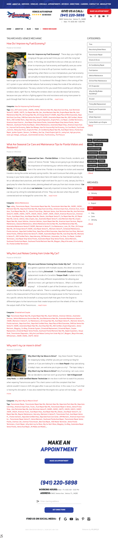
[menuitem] (9, 4)
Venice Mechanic (50, 29)
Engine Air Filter (32, 130)
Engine (32, 219)
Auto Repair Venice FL (41, 229)
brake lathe (92, 161)
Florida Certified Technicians (19, 244)
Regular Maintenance (25, 414)
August (93, 203)
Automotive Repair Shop (59, 125)
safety (13, 206)
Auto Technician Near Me (64, 211)
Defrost (21, 219)
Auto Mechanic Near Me (51, 112)
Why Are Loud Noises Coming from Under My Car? (33, 253)
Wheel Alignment (95, 117)
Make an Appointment (99, 11)
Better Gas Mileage (32, 127)
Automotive (55, 236)
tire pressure (92, 153)
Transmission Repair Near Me (40, 206)
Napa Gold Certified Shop (27, 231)
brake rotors (102, 157)
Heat (26, 219)
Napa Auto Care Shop (61, 110)
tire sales (103, 153)
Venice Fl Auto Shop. (36, 211)
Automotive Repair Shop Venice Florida (60, 122)
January (94, 193)
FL (27, 211)
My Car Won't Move (49, 424)
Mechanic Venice (49, 211)
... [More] (90, 126)
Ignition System (17, 132)
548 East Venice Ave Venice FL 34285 (35, 117)
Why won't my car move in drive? (24, 345)
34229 (33, 214)
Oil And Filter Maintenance (98, 81)
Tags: (90, 135)
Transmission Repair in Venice (61, 407)
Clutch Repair (20, 424)
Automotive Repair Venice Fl (48, 219)
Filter (73, 226)
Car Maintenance (57, 226)
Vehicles (34, 4)
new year (99, 144)
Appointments (54, 4)
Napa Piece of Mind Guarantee (67, 115)
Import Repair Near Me (50, 221)
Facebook (95, 16)
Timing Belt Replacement (97, 104)
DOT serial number (21, 110)
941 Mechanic (46, 236)
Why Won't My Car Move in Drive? (26, 401)
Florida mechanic (12, 231)
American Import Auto (61, 209)
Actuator (92, 99)
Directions (74, 4)
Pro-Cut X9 (103, 165)
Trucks (32, 407)
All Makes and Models (38, 427)
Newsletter (105, 4)
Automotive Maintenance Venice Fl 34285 (21, 226)
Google (65, 519)
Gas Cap (41, 132)
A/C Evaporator (94, 86)
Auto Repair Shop (18, 216)
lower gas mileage (13, 135)
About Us (16, 4)
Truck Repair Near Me (18, 211)
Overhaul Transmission (30, 422)
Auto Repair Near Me (32, 216)
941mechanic (11, 336)
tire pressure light (94, 149)
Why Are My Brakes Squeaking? (96, 92)
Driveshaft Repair (64, 328)
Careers (84, 4)
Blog (29, 29)
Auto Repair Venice (67, 130)
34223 (39, 214)
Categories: (94, 38)
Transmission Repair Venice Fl (20, 419)
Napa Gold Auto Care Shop (67, 231)
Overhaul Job (17, 422)
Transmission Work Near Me (60, 206)
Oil (69, 226)
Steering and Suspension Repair (97, 111)
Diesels (42, 216)
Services (25, 4)
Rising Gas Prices (20, 130)
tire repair (91, 157)
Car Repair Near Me (31, 112)
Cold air (15, 219)
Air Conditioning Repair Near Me (49, 130)
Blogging (17, 328)
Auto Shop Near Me (69, 234)
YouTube (103, 16)
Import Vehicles (23, 221)
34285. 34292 (22, 336)
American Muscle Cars (67, 214)
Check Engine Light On (53, 132)
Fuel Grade (80, 127)
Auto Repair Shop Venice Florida (35, 122)
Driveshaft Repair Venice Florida (27, 331)
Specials (43, 4)
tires (12, 110)
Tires (90, 44)
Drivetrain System (34, 328)
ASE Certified (72, 117)
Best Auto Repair (44, 422)
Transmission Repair (23, 206)
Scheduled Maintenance (71, 229)
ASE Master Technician (59, 422)
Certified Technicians (75, 120)
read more (59, 99)
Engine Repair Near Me (67, 112)
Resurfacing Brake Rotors (97, 49)
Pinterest (108, 16)
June (93, 216)
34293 (21, 214)
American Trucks (23, 412)
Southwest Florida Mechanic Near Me (40, 241)
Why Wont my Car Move (34, 424)
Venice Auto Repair (23, 427)
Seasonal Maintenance (24, 224)
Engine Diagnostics (43, 120)
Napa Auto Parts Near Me (28, 209)
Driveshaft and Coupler (22, 312)
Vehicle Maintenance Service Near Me (45, 224)
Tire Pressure (60, 135)
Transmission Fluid (62, 414)
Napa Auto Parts (24, 323)
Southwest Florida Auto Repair (24, 125)
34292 (36, 110)
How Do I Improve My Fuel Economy (52, 127)
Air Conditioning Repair (96, 65)
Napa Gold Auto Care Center (49, 417)
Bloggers (57, 241)
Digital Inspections (71, 331)
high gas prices (75, 132)
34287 (45, 214)
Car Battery (34, 132)
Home (9, 4)
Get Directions (59, 510)
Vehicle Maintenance (43, 125)
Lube (65, 226)
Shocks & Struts (94, 60)
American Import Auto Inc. (15, 122)
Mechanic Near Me (46, 110)
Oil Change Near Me (29, 115)
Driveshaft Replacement (49, 328)
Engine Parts (55, 120)
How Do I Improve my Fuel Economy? (26, 43)
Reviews (65, 4)
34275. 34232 (33, 336)
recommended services (36, 135)
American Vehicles (35, 221)
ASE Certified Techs (18, 120)
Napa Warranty (31, 120)
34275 (21, 112)
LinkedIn (91, 16)
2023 (91, 208)
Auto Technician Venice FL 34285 (40, 409)
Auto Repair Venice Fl (53, 216)
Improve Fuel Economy (17, 127)
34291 (51, 214)
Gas (40, 112)
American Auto (74, 209)
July (92, 213)
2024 (91, 198)
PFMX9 (101, 161)
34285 (30, 110)
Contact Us (94, 4)
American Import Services (67, 221)
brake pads (92, 165)
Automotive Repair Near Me (58, 117)
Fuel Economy (50, 135)
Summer (10, 130)
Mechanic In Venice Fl (43, 226)
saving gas (23, 135)
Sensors (26, 132)
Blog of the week (66, 241)
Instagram (99, 16)
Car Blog (24, 328)
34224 (56, 214)
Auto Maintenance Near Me (68, 224)
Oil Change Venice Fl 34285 (46, 115)
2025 (91, 188)
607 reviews (46, 15)
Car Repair (64, 120)
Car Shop (63, 236)
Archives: (92, 182)
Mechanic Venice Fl (55, 229)
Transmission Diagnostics (19, 333)
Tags (37, 29)
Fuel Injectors (93, 70)
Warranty (36, 414)
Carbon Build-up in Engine (98, 122)
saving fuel (65, 132)
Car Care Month (70, 127)
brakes (90, 169)
